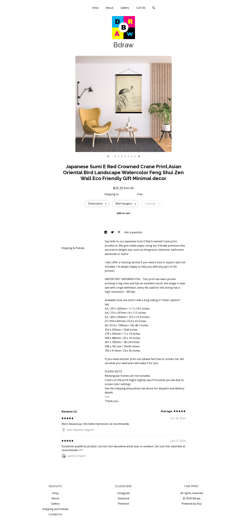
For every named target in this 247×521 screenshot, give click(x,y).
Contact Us (55, 514)
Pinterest (123, 503)
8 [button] (135, 156)
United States (127, 194)
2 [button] (115, 156)
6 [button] (128, 156)
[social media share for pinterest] (119, 232)
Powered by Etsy (191, 503)
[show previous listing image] (108, 156)
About (109, 8)
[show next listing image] (139, 156)
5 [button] (125, 156)
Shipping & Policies (73, 248)
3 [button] (118, 156)
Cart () (140, 8)
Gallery (125, 8)
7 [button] (132, 156)
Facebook (123, 498)
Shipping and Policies (55, 509)
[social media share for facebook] (106, 232)
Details (67, 241)
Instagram (123, 493)
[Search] (154, 8)
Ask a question (133, 232)
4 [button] (122, 156)
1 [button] (112, 156)
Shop (95, 8)
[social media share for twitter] (112, 232)
